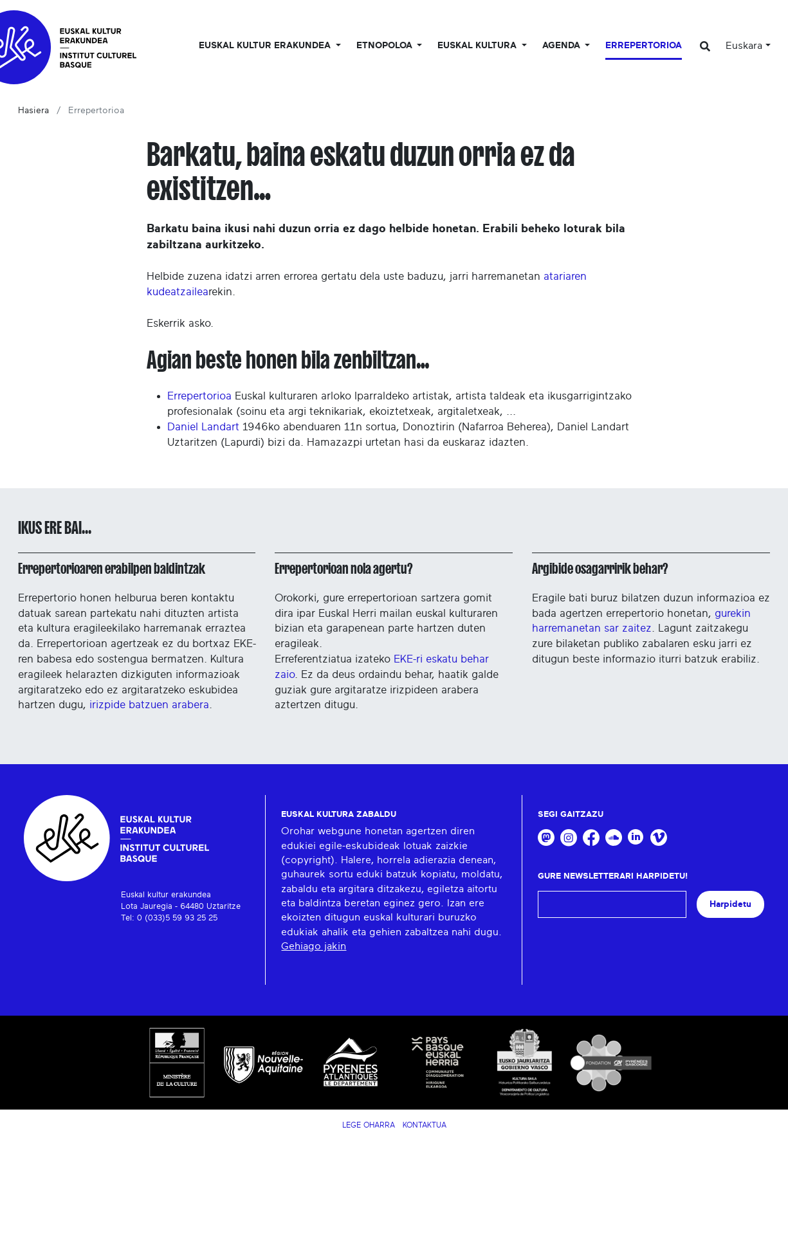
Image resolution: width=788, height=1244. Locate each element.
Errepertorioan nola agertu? (343, 568)
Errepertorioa (643, 45)
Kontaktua (424, 1125)
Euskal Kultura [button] (478, 45)
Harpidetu (730, 904)
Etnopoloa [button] (385, 45)
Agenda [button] (562, 45)
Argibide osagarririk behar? (600, 568)
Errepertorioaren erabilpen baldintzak (111, 568)
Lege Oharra (368, 1125)
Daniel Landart (203, 426)
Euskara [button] (744, 46)
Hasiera (33, 110)
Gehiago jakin (313, 946)
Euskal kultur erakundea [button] (266, 45)
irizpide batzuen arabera (149, 704)
